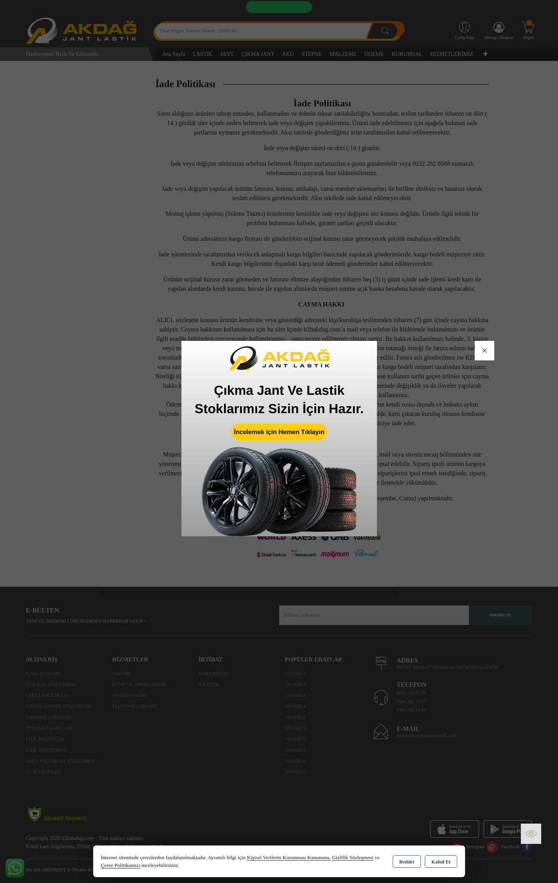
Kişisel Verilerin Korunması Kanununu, (288, 857)
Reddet (406, 862)
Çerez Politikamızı (120, 865)
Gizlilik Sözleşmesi (352, 857)
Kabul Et (440, 862)
